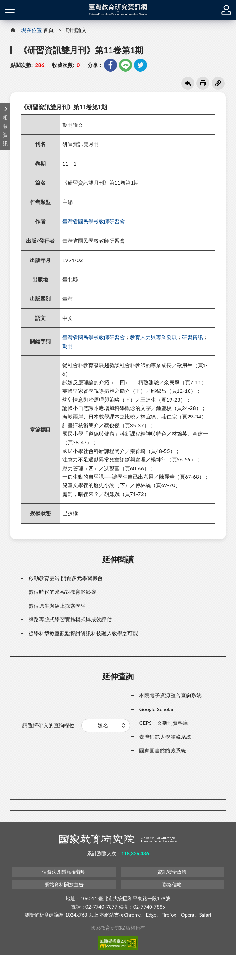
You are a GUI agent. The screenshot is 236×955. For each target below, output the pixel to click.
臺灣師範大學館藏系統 (165, 737)
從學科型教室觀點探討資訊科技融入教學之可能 (83, 633)
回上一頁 (187, 83)
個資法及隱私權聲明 (64, 872)
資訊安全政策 (172, 872)
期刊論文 (76, 30)
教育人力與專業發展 (153, 337)
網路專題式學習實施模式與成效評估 (70, 619)
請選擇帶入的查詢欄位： (51, 725)
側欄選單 (10, 10)
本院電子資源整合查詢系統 (170, 695)
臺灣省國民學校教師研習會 (93, 221)
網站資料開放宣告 (64, 884)
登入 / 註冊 (226, 10)
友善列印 (202, 83)
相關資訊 (5, 130)
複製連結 (218, 83)
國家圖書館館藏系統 (162, 750)
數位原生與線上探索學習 (57, 606)
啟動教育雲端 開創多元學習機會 (66, 578)
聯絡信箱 (172, 884)
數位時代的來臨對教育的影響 (62, 592)
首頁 (48, 30)
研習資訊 (192, 337)
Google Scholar (156, 709)
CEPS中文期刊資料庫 (163, 723)
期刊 (67, 346)
